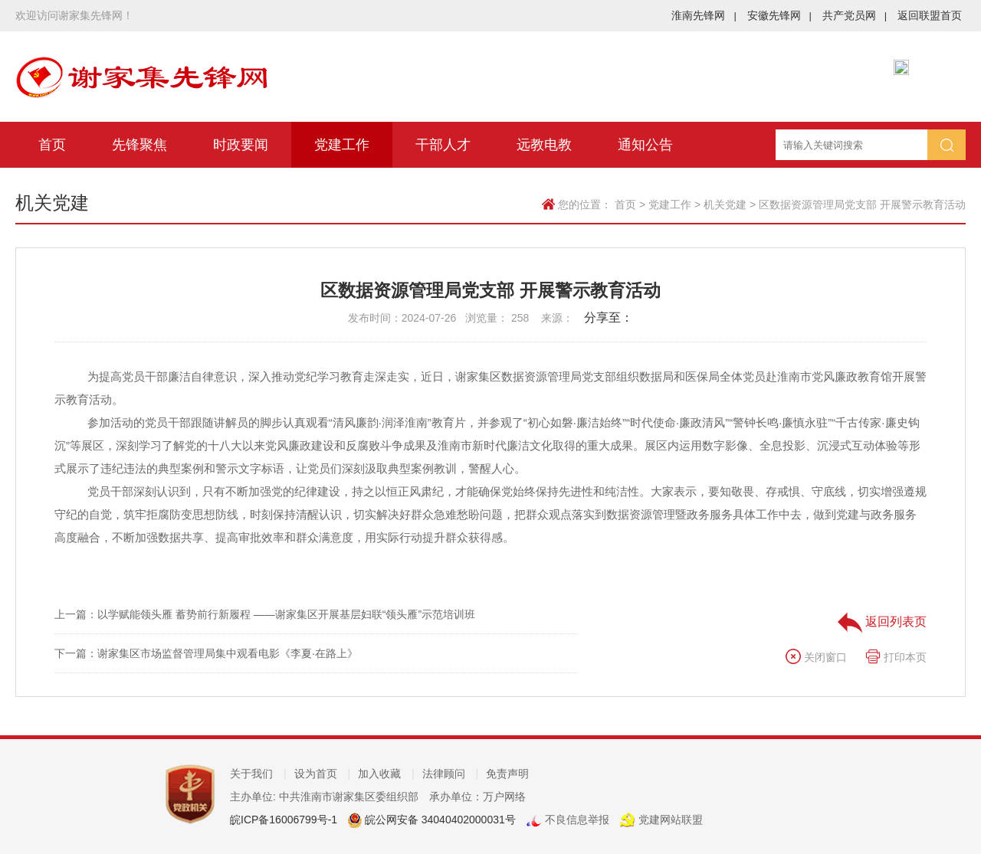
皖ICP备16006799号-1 (283, 819)
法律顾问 (450, 773)
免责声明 (507, 773)
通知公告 (645, 144)
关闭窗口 (816, 657)
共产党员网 (854, 15)
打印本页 (896, 657)
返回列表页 (882, 621)
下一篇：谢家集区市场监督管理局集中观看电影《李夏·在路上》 (206, 653)
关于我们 (258, 773)
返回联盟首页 (929, 15)
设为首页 (322, 773)
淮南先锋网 (703, 15)
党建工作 (341, 144)
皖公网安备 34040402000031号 (439, 819)
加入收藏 (386, 773)
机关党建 (725, 204)
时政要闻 (240, 144)
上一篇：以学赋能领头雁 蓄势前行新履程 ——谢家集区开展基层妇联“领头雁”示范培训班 (264, 614)
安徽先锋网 (779, 15)
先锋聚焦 (139, 144)
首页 (52, 144)
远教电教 (544, 144)
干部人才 (443, 144)
